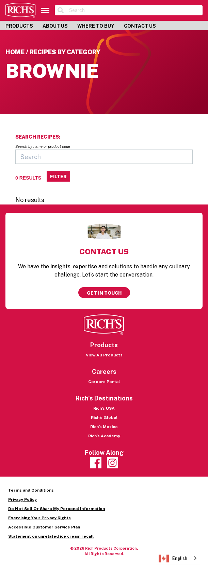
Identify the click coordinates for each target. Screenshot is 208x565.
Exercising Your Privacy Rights (39, 517)
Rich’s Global (104, 417)
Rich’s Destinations (104, 398)
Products (19, 26)
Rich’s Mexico (104, 426)
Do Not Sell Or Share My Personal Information (56, 508)
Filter (58, 176)
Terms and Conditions (31, 490)
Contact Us (140, 26)
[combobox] (178, 558)
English (173, 558)
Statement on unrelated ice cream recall (51, 536)
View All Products (104, 355)
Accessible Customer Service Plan (44, 527)
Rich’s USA (104, 408)
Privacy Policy (22, 499)
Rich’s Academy (104, 436)
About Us (55, 26)
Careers (104, 371)
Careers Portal (104, 381)
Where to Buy (95, 26)
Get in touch (104, 293)
